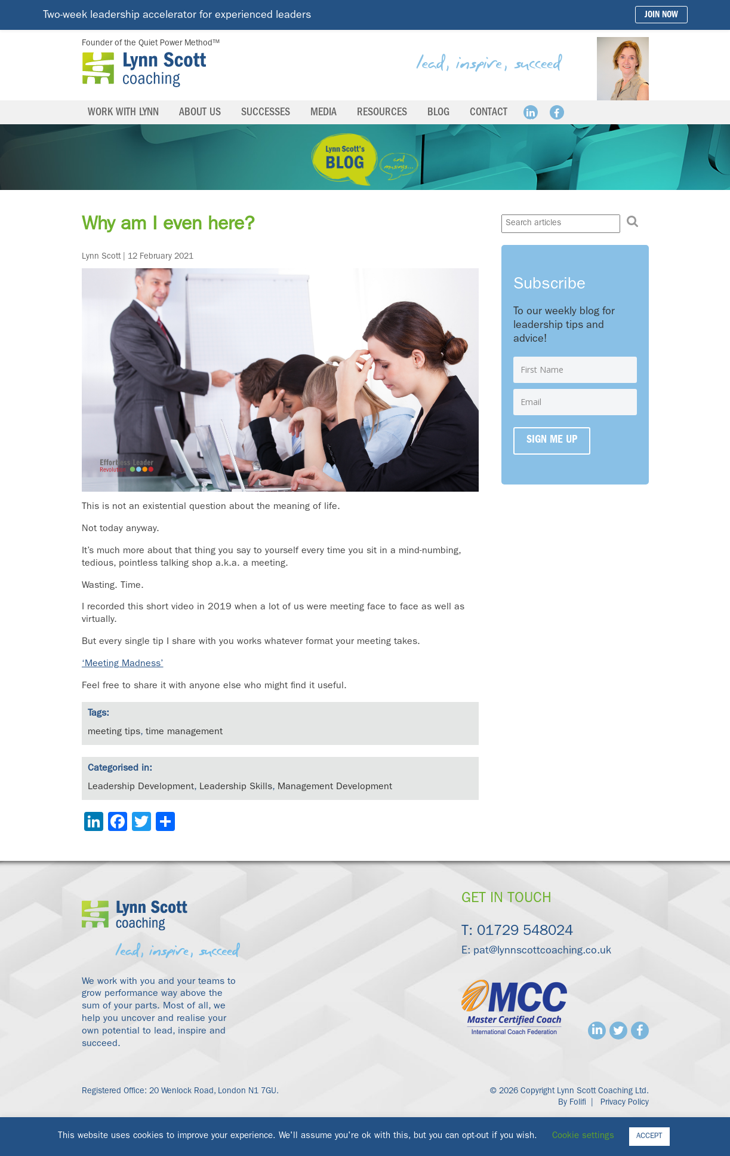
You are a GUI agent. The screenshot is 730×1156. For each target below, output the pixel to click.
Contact (488, 113)
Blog (438, 113)
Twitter (618, 1031)
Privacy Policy (624, 1103)
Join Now (661, 15)
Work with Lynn (123, 113)
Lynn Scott (101, 257)
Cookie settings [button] (583, 1136)
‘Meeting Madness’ (123, 664)
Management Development (335, 787)
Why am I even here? (168, 225)
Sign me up (551, 441)
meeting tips (114, 732)
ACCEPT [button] (649, 1136)
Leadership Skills (235, 787)
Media (323, 113)
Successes (265, 113)
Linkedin (530, 112)
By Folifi (572, 1103)
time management (184, 732)
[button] (632, 222)
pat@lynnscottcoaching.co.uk (542, 951)
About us (200, 113)
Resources (382, 113)
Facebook (557, 112)
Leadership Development (141, 787)
